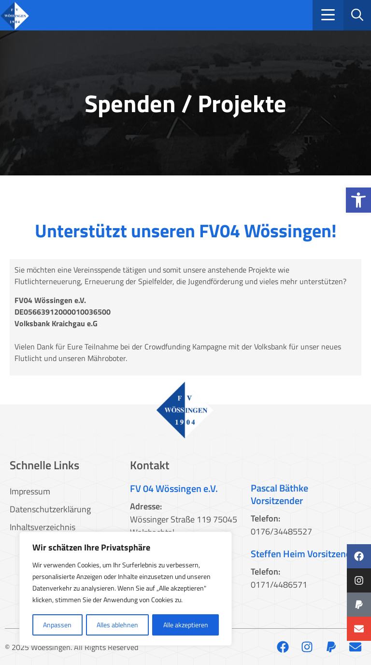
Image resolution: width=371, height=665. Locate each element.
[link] (358, 200)
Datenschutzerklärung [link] (50, 509)
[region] (125, 589)
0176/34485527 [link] (281, 531)
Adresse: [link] (146, 506)
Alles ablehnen (117, 625)
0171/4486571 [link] (279, 584)
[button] (328, 15)
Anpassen (57, 625)
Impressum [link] (30, 491)
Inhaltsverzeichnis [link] (42, 527)
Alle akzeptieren (185, 625)
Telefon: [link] (265, 518)
